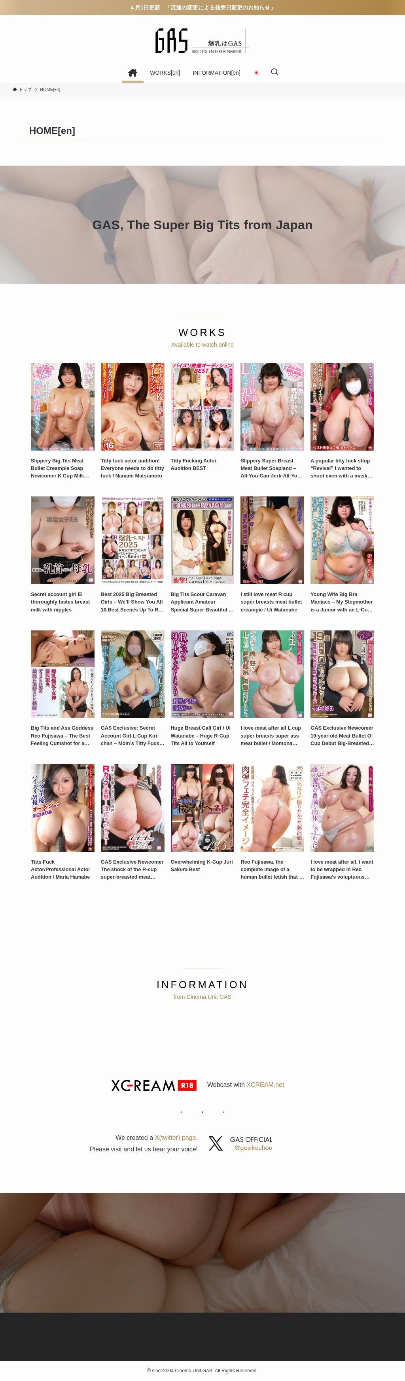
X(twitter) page (175, 1137)
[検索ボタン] (274, 72)
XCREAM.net (265, 1084)
